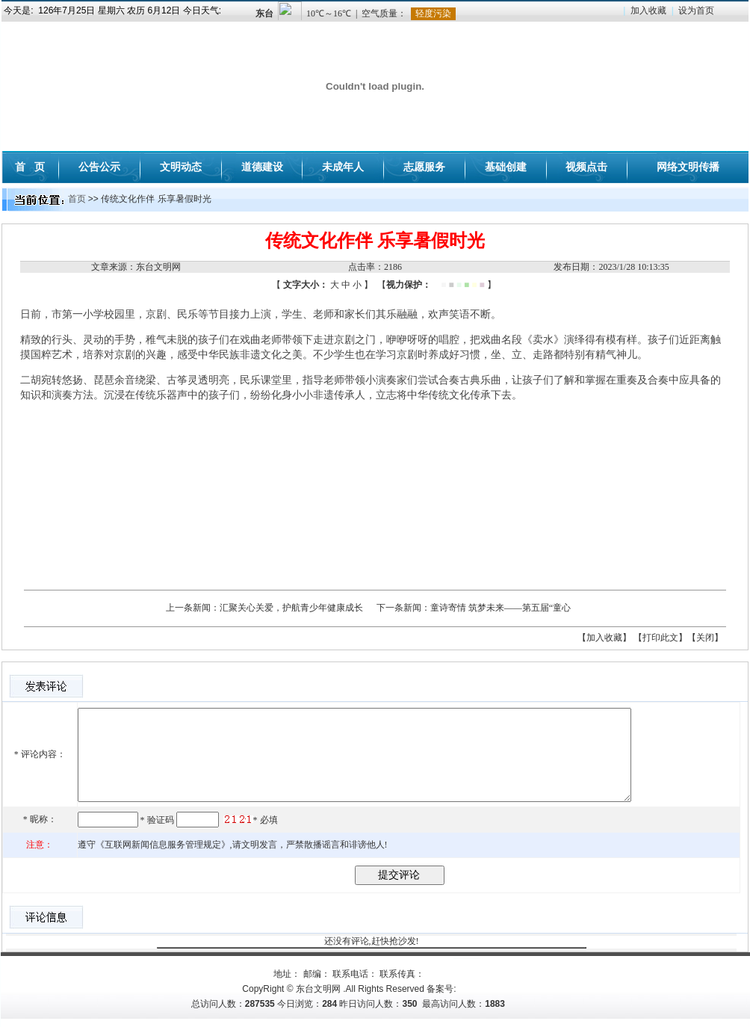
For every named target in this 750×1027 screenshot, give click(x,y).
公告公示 (99, 167)
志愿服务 (424, 167)
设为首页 (696, 10)
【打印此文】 (660, 637)
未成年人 (343, 167)
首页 (77, 199)
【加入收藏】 (604, 637)
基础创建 (506, 167)
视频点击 (586, 167)
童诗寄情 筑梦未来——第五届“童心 (500, 607)
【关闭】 (705, 637)
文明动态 (181, 167)
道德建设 (262, 167)
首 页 (30, 167)
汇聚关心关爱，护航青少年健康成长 (291, 607)
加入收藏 (648, 10)
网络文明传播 (688, 167)
